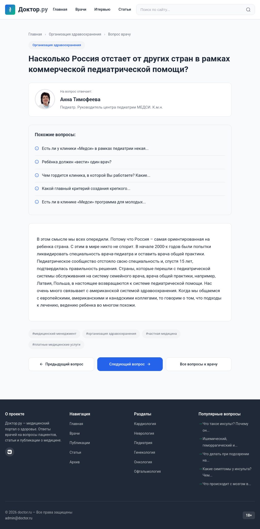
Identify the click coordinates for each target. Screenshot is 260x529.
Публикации (80, 443)
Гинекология (144, 452)
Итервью (102, 9)
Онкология (143, 462)
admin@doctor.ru (18, 518)
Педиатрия (143, 443)
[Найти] (248, 9)
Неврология (144, 433)
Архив (75, 462)
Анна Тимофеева (80, 99)
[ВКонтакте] (9, 451)
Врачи (80, 9)
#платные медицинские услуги (56, 344)
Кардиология (145, 424)
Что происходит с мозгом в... (227, 484)
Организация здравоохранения (75, 34)
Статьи (125, 9)
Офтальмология (147, 471)
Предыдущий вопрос (61, 364)
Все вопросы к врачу (199, 364)
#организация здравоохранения (111, 334)
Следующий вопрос (130, 364)
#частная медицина (161, 334)
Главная (60, 9)
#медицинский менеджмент (54, 334)
